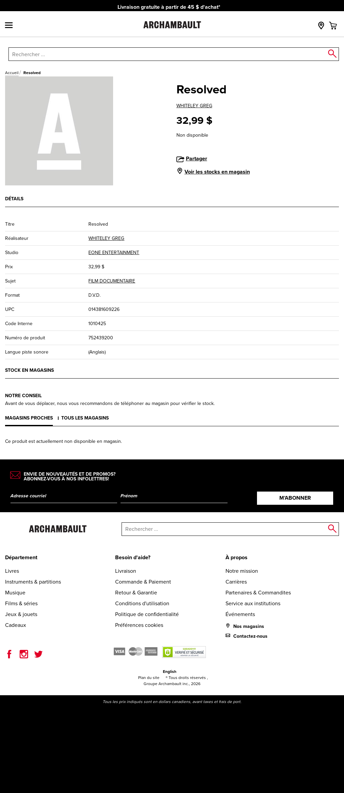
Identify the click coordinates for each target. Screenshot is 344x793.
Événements (240, 614)
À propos (236, 557)
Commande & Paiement (143, 582)
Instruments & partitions (33, 582)
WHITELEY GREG (194, 105)
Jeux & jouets (21, 614)
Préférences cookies (139, 625)
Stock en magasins (29, 370)
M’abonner (295, 498)
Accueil (12, 73)
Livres (12, 571)
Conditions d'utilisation (142, 603)
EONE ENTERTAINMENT (113, 252)
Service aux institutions (252, 603)
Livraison (125, 571)
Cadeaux (15, 625)
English (169, 672)
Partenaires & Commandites (258, 592)
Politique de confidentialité (147, 614)
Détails (14, 198)
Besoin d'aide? (132, 557)
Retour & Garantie (136, 592)
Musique (15, 592)
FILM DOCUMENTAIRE (111, 281)
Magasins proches (29, 418)
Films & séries (21, 603)
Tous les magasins (85, 418)
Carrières (236, 582)
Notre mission (241, 571)
